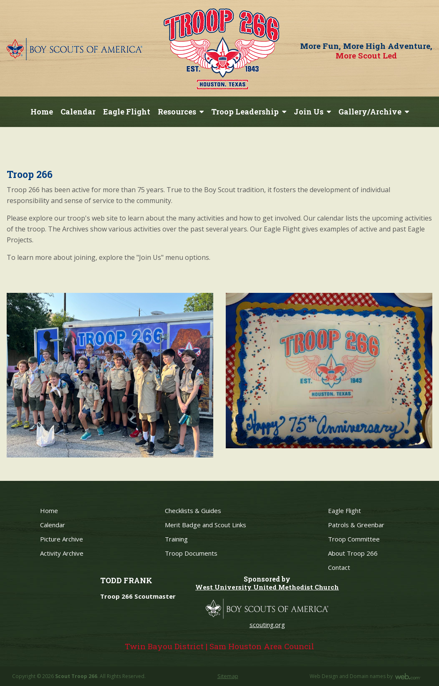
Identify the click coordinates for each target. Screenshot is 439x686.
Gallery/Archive (369, 112)
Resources (177, 112)
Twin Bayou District (164, 646)
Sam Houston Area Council (261, 646)
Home (41, 112)
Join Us (308, 112)
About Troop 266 (353, 553)
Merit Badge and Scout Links (205, 525)
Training (176, 539)
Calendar (78, 112)
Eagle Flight (126, 112)
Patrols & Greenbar (356, 525)
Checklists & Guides (193, 510)
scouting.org (267, 624)
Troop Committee (354, 539)
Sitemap (227, 676)
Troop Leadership (245, 112)
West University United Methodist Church (267, 587)
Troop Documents (191, 553)
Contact (339, 567)
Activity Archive (61, 553)
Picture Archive (61, 539)
